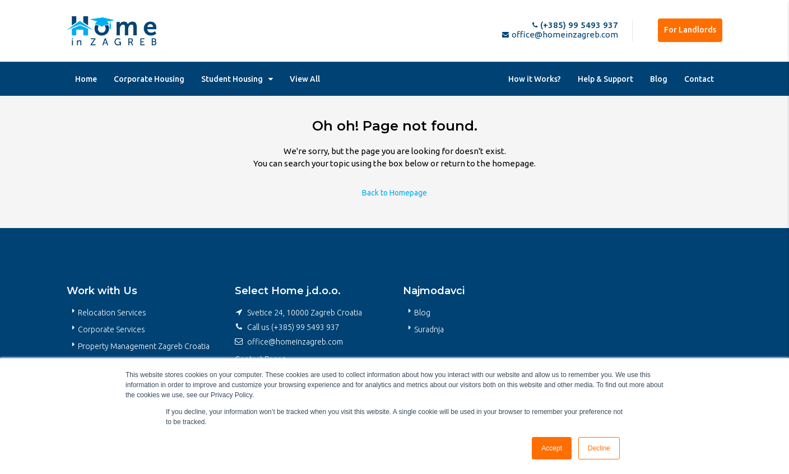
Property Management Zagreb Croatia (144, 346)
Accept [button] (551, 448)
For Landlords (690, 29)
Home (86, 79)
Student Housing (232, 79)
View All (305, 79)
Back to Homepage (394, 192)
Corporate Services (111, 329)
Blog (658, 79)
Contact (699, 79)
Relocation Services (112, 312)
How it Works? (534, 79)
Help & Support (605, 79)
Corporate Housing (149, 79)
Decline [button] (599, 448)
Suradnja (429, 329)
